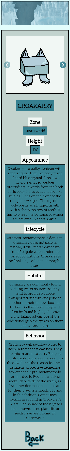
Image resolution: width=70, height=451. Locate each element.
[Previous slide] (7, 64)
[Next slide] (63, 64)
